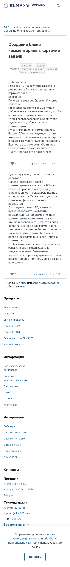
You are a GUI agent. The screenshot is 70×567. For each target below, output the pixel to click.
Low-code (9, 313)
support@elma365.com (17, 513)
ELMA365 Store (12, 457)
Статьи (8, 398)
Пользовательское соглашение (14, 368)
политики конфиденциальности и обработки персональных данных (32, 538)
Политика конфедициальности (15, 378)
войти (23, 282)
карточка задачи (31, 68)
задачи (41, 65)
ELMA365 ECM (12, 332)
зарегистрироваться (46, 282)
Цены (7, 392)
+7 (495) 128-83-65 (14, 507)
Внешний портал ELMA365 (18, 338)
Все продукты (12, 307)
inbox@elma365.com (15, 489)
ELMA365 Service (13, 344)
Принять (35, 556)
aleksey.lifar (41, 274)
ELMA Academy (12, 451)
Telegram (9, 495)
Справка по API (12, 444)
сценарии (37, 72)
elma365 (26, 65)
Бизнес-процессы (14, 319)
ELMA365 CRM (12, 326)
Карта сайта (11, 404)
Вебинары (9, 426)
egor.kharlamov (38, 163)
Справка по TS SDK (14, 438)
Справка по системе (15, 432)
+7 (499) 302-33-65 (15, 484)
